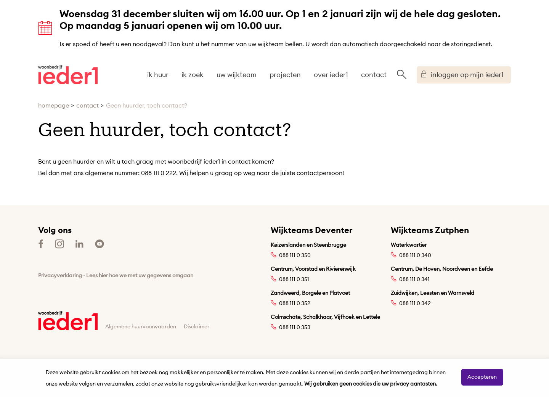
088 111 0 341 (414, 279)
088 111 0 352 (294, 303)
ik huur (158, 74)
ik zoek (192, 74)
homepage (53, 105)
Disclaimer (196, 326)
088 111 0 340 (415, 255)
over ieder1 (331, 74)
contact (374, 74)
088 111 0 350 (295, 255)
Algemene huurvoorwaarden (140, 326)
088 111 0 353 (294, 327)
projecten (285, 74)
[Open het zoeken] (401, 74)
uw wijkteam (237, 74)
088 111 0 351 (294, 279)
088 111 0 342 (415, 303)
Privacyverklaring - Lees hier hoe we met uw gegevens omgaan (115, 275)
